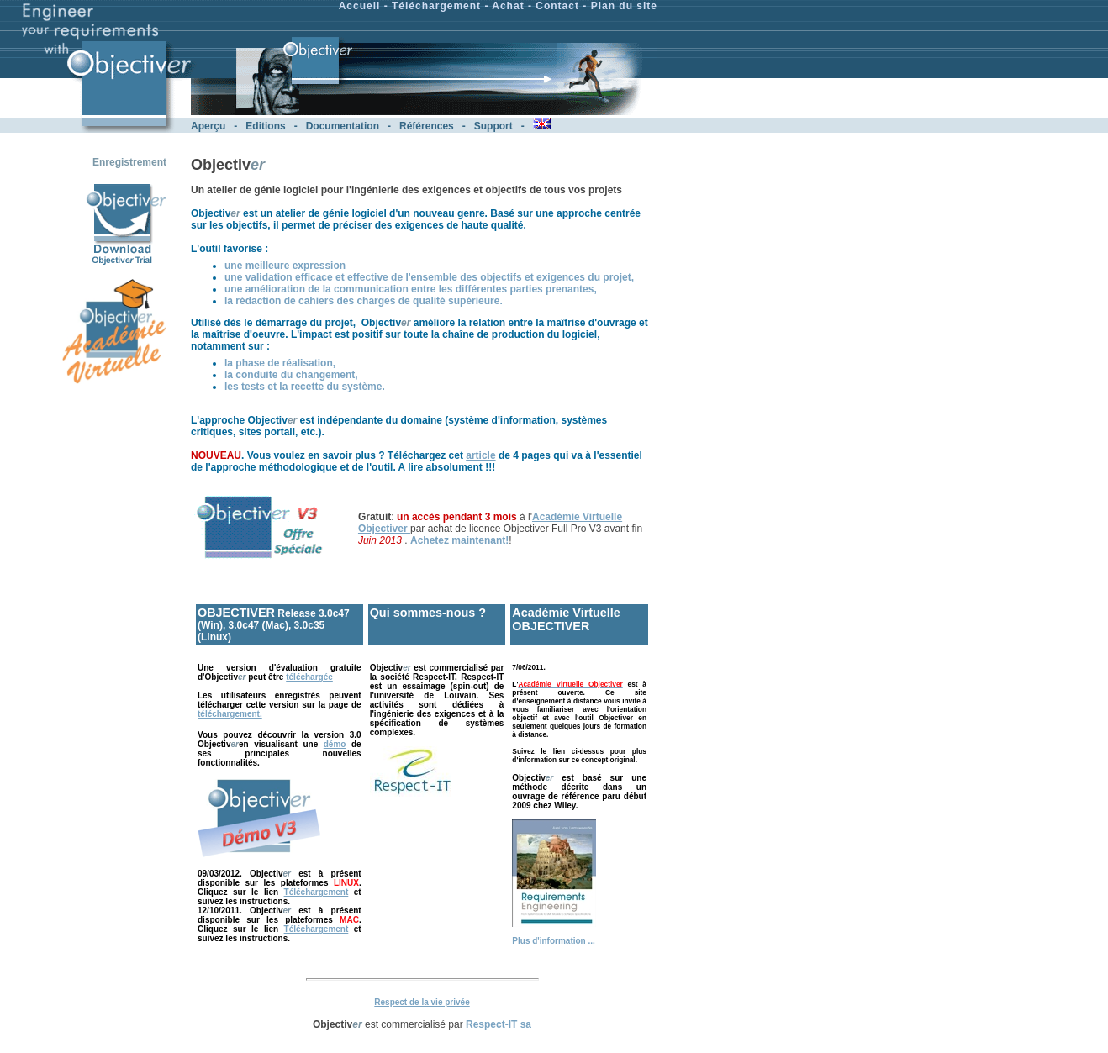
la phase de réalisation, (279, 363)
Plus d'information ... (553, 940)
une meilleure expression (285, 265)
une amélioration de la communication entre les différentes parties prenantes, (410, 289)
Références (426, 126)
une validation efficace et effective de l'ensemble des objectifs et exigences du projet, (429, 277)
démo (335, 744)
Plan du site (624, 6)
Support (493, 126)
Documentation (342, 126)
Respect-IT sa (498, 1024)
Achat (508, 6)
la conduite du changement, (291, 375)
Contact (557, 6)
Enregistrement (129, 162)
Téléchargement (436, 6)
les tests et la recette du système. (304, 386)
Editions (265, 126)
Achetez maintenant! (459, 540)
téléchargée (309, 677)
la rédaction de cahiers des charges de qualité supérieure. (363, 301)
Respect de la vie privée (421, 1002)
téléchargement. (230, 714)
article (480, 455)
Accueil (360, 6)
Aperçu (208, 126)
